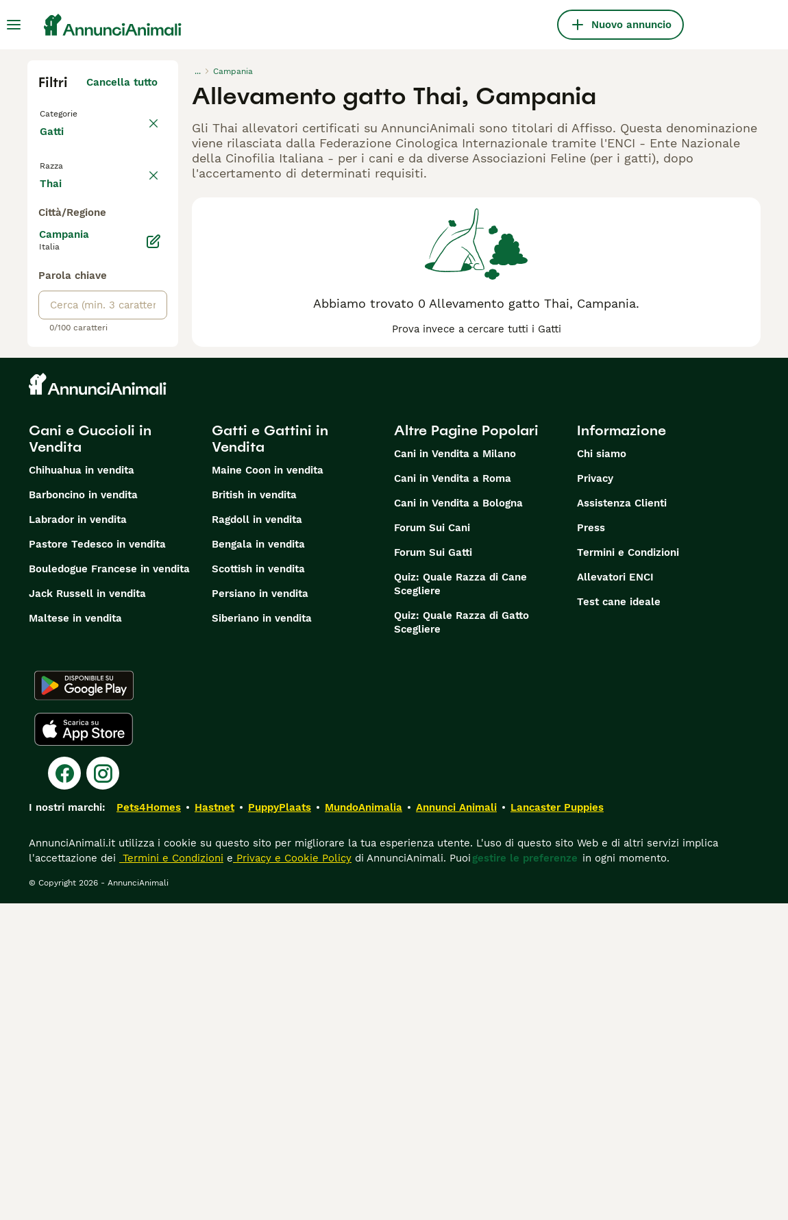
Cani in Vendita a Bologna (458, 820)
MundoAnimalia (363, 1124)
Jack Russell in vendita (87, 910)
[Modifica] (153, 558)
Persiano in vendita (260, 910)
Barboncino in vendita (83, 811)
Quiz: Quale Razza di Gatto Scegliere (461, 939)
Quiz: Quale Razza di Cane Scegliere (460, 901)
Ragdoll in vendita (257, 836)
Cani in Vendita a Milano (455, 770)
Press (591, 844)
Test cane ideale (619, 918)
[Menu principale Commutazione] (13, 24)
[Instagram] (102, 1089)
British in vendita (254, 811)
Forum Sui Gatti (433, 869)
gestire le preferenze (525, 1175)
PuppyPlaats (279, 1124)
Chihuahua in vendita (81, 787)
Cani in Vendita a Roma (452, 795)
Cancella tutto (122, 82)
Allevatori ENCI (615, 894)
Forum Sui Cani (432, 844)
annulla (139, 184)
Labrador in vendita (78, 836)
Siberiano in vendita (262, 935)
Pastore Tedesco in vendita (97, 861)
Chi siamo (601, 770)
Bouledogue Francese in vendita (109, 885)
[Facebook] (64, 1089)
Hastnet (214, 1124)
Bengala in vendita (258, 861)
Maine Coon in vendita (267, 787)
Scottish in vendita (258, 885)
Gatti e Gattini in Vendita (270, 755)
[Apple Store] (83, 1045)
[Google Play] (84, 1002)
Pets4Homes (148, 1124)
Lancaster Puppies (557, 1124)
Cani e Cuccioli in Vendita (90, 755)
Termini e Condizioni (628, 869)
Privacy (595, 795)
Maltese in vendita (75, 935)
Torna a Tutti (74, 112)
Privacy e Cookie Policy (292, 1175)
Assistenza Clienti (622, 820)
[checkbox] (46, 248)
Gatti (54, 145)
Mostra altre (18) (115, 497)
